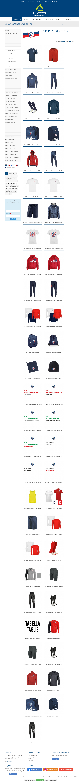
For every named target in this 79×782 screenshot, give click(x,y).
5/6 (6, 178)
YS (8, 193)
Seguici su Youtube (66, 769)
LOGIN (13, 218)
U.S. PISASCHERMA (12, 136)
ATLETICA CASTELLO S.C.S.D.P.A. (12, 107)
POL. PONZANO (12, 81)
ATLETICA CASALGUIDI (10, 98)
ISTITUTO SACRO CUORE (12, 154)
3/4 (10, 176)
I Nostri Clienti (59, 19)
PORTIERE (10, 66)
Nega (46, 780)
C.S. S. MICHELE (12, 75)
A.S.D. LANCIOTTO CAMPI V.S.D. (12, 45)
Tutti (6, 165)
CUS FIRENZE (12, 87)
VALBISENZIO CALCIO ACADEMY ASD (12, 84)
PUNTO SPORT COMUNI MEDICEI (12, 113)
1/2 (13, 173)
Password (8, 213)
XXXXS (14, 191)
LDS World (39, 19)
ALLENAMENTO (11, 58)
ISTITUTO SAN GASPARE (12, 145)
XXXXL (10, 191)
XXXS (7, 191)
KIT (8, 56)
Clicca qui (55, 759)
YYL (11, 193)
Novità (63, 41)
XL (10, 186)
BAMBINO (8, 181)
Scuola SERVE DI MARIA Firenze (12, 157)
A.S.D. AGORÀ (8, 133)
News (32, 19)
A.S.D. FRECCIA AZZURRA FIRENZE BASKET (12, 90)
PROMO (7, 30)
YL (6, 193)
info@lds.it (24, 1)
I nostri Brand (49, 19)
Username (8, 208)
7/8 (10, 178)
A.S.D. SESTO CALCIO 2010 (12, 78)
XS (17, 186)
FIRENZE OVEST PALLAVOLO (12, 116)
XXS (13, 188)
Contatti (68, 19)
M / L (16, 181)
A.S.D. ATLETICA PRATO (12, 101)
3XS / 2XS (14, 176)
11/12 (7, 176)
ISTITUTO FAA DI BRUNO (12, 148)
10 (15, 173)
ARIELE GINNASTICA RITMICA (12, 92)
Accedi (55, 1)
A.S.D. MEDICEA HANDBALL (12, 131)
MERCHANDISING (11, 63)
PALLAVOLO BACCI (12, 119)
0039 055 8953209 (33, 1)
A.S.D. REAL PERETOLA (12, 47)
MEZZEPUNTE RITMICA (10, 36)
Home (58, 24)
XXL (10, 188)
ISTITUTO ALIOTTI (12, 142)
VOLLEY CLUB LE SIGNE (12, 125)
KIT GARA (10, 53)
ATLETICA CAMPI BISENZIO (12, 95)
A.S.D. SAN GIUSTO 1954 (12, 72)
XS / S (7, 188)
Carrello (41, 1)
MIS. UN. (7, 183)
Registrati (48, 1)
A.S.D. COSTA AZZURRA (12, 104)
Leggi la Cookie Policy (30, 780)
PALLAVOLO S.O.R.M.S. (12, 122)
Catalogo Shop (17, 19)
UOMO (7, 186)
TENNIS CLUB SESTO (12, 139)
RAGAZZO (13, 183)
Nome (67, 41)
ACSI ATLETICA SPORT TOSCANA (12, 110)
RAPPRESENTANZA (12, 61)
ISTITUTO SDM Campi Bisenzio (12, 151)
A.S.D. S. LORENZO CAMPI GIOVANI (12, 70)
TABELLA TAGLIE (11, 50)
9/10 (15, 178)
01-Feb (10, 173)
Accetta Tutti (40, 780)
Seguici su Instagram (50, 769)
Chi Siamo (26, 19)
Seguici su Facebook (34, 769)
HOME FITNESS (8, 39)
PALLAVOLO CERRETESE (10, 128)
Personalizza (53, 780)
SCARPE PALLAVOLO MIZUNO (11, 33)
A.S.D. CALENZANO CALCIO (11, 42)
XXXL (16, 188)
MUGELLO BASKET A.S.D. (12, 160)
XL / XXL (14, 186)
